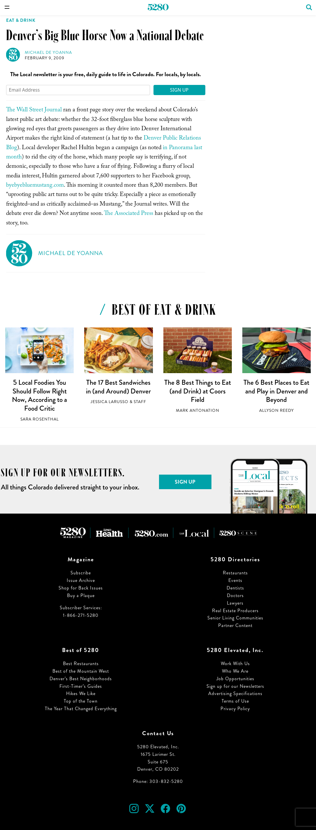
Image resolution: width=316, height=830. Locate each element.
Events (235, 580)
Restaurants (235, 572)
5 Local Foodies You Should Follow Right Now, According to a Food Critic (39, 395)
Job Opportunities (235, 678)
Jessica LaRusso (109, 402)
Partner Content (235, 625)
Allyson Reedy (276, 410)
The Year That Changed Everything (81, 708)
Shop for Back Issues (81, 588)
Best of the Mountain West (80, 671)
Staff (140, 402)
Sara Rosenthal (39, 419)
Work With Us (235, 663)
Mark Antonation (197, 410)
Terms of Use (235, 701)
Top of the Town (81, 701)
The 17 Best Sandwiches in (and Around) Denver (118, 386)
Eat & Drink (21, 20)
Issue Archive (81, 580)
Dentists (235, 588)
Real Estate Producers (235, 610)
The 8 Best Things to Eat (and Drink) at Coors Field (197, 391)
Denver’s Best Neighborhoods (81, 678)
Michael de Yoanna (48, 52)
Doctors (235, 595)
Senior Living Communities (235, 618)
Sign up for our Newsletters (235, 686)
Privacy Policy (235, 708)
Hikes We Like (81, 693)
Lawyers (235, 603)
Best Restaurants (81, 663)
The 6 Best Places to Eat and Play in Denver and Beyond (276, 391)
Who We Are (235, 671)
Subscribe (80, 572)
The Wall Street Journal (34, 110)
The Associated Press (128, 214)
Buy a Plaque (81, 595)
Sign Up (179, 90)
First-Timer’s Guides (80, 686)
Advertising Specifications (235, 693)
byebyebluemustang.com (35, 186)
